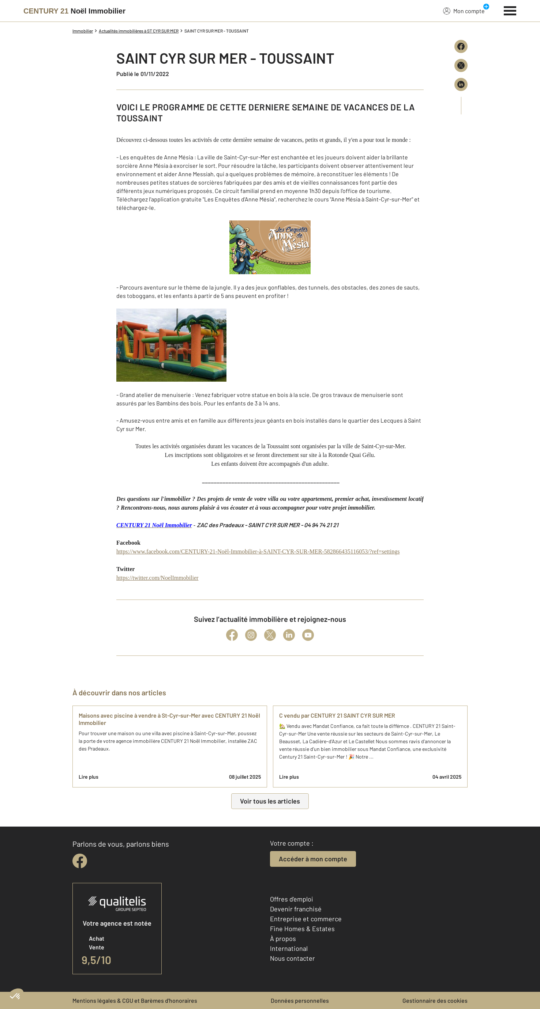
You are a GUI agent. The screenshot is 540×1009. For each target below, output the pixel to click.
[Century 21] (74, 11)
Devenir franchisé (296, 909)
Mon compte (464, 11)
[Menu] (510, 9)
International (289, 948)
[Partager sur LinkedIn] (461, 84)
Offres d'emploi (291, 899)
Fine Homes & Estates (302, 929)
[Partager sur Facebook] (461, 46)
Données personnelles (300, 1000)
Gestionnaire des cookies (435, 1000)
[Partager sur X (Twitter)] (461, 65)
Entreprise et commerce (306, 919)
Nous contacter (292, 958)
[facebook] (79, 861)
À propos (283, 938)
